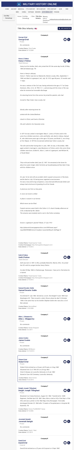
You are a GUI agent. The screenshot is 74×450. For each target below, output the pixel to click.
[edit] (68, 39)
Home (19, 16)
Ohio (33, 16)
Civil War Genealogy (25, 17)
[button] (36, 37)
